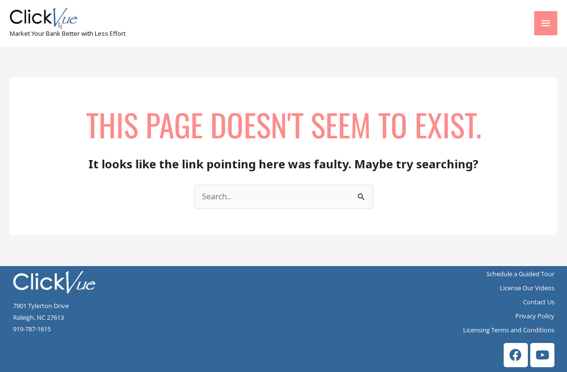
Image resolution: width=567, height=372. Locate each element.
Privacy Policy (534, 316)
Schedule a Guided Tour (520, 273)
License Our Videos (527, 287)
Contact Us (538, 302)
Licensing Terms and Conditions (508, 330)
